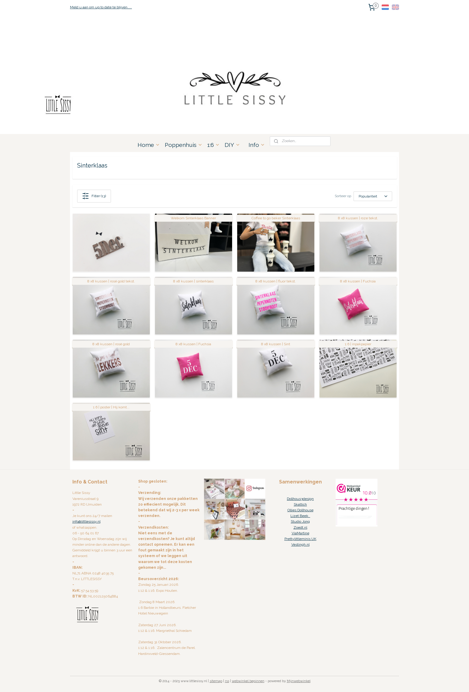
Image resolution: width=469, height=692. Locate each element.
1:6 (213, 145)
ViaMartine (300, 533)
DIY (232, 145)
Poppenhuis (183, 145)
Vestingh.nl (300, 544)
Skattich (300, 504)
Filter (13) (94, 196)
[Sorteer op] (373, 196)
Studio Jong (300, 521)
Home (149, 145)
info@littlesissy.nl (86, 521)
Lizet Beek (300, 516)
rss (227, 681)
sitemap (216, 681)
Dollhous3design (300, 499)
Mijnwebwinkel (298, 681)
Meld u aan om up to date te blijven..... (101, 7)
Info (257, 145)
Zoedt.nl (300, 527)
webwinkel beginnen (248, 681)
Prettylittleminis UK (300, 539)
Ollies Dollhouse (300, 510)
